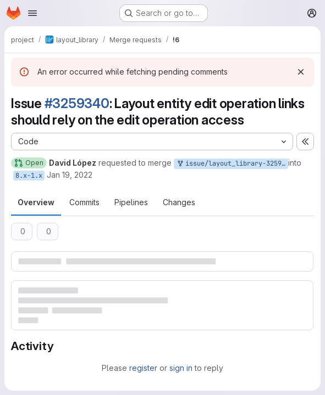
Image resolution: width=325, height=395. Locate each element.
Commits (84, 202)
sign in (180, 368)
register (143, 368)
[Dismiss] (300, 71)
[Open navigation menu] (32, 13)
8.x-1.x (28, 175)
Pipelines (131, 202)
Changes (179, 202)
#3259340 (77, 103)
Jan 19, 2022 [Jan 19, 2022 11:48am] (69, 174)
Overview (36, 202)
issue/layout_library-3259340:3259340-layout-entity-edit (232, 163)
